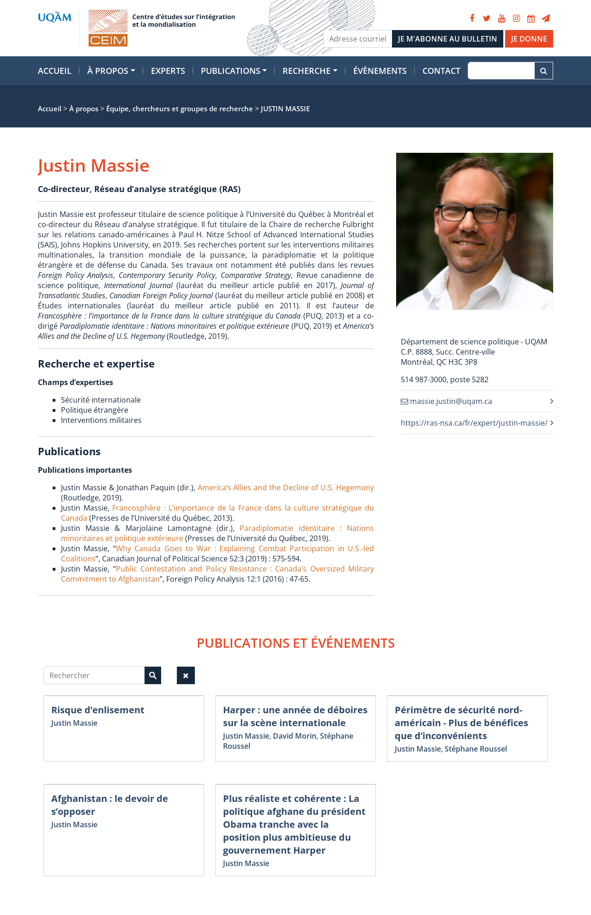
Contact (441, 70)
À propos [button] (107, 70)
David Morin (294, 736)
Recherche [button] (307, 70)
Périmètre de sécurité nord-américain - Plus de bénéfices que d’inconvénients (461, 723)
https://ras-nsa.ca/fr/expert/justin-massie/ (474, 423)
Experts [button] (168, 70)
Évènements (380, 70)
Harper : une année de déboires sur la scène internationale (295, 716)
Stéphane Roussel (476, 749)
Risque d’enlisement (98, 710)
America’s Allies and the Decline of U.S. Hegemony (286, 487)
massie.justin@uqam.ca (446, 401)
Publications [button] (230, 70)
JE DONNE (529, 39)
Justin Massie (74, 723)
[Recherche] (501, 70)
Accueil (55, 70)
